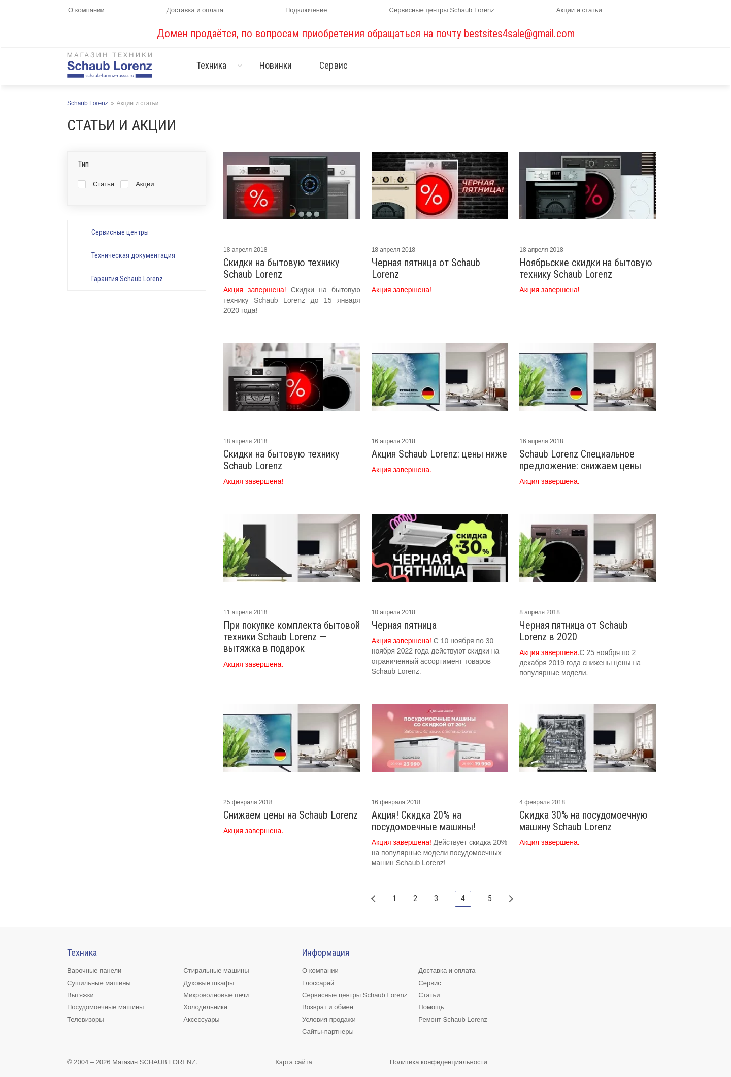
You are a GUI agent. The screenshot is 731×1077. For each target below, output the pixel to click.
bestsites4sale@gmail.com (519, 33)
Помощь (431, 1007)
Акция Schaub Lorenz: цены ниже (439, 454)
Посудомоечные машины (105, 1007)
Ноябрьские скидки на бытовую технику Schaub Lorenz (585, 268)
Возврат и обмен (327, 1007)
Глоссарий (318, 983)
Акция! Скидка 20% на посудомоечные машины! (424, 821)
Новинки (275, 65)
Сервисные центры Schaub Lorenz (441, 10)
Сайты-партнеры (328, 1031)
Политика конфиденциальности (438, 1062)
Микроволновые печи (216, 995)
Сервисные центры (120, 232)
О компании (86, 10)
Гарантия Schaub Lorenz (127, 279)
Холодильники (205, 1007)
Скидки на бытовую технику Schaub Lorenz (281, 268)
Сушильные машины (99, 983)
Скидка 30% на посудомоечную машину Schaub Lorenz (583, 821)
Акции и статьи (579, 10)
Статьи (429, 995)
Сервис (333, 65)
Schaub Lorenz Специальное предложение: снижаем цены (580, 460)
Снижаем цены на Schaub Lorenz (290, 815)
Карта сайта (293, 1062)
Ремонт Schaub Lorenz (452, 1019)
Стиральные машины (216, 970)
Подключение (306, 10)
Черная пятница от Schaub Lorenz (426, 268)
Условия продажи (329, 1019)
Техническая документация (133, 255)
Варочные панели (94, 970)
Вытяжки (80, 995)
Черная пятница (404, 625)
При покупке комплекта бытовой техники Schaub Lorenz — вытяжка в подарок (291, 637)
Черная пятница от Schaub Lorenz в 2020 (573, 631)
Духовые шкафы (208, 983)
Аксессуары (201, 1019)
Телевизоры (85, 1019)
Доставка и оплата (195, 10)
